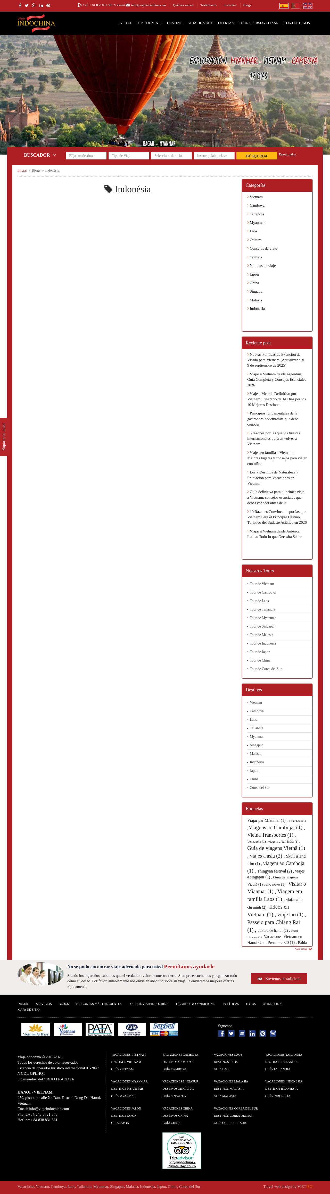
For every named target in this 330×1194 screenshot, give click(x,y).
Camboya (256, 205)
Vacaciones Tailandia (283, 1054)
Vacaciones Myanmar (129, 1081)
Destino (175, 23)
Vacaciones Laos (228, 1054)
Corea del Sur (260, 788)
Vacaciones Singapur (180, 1081)
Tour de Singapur (262, 626)
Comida (254, 257)
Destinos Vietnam (126, 1062)
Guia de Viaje (200, 23)
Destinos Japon (123, 1115)
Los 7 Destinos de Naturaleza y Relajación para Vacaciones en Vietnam (272, 477)
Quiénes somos (183, 5)
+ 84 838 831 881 (101, 5)
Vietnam (255, 197)
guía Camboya (174, 1069)
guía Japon (120, 1123)
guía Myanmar (123, 1096)
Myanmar (256, 223)
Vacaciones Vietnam (128, 1054)
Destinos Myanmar (127, 1088)
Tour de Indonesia (263, 643)
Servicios (230, 5)
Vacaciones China (177, 1108)
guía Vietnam (122, 1069)
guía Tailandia (277, 1069)
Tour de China (260, 660)
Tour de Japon (260, 652)
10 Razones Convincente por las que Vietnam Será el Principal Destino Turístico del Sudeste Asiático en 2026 (277, 517)
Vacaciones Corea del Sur (236, 1108)
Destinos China (175, 1115)
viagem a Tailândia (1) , (284, 841)
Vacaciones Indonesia (283, 1081)
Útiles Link (272, 1004)
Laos (252, 231)
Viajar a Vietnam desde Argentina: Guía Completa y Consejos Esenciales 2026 (276, 379)
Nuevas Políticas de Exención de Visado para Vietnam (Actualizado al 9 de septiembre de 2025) (275, 360)
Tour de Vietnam (262, 584)
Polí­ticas (231, 1004)
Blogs (247, 5)
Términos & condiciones (196, 1004)
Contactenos (297, 23)
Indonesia (256, 309)
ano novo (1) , (277, 884)
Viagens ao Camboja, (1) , (277, 827)
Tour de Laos (259, 601)
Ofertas (226, 23)
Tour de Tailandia (262, 609)
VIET (305, 1186)
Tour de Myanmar (263, 618)
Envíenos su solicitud (283, 978)
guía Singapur (174, 1096)
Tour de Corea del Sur (266, 669)
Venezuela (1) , (257, 841)
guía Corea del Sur (230, 1123)
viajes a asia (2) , (268, 856)
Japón (253, 274)
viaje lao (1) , (291, 914)
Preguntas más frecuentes (99, 1004)
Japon (254, 771)
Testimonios (208, 5)
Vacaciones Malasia (231, 1081)
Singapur (255, 291)
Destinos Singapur (178, 1088)
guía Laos (222, 1069)
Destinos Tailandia (281, 1062)
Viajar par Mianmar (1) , (268, 820)
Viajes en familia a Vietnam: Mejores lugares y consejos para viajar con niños (277, 458)
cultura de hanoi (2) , (274, 930)
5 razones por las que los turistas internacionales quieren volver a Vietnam (273, 438)
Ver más (303, 949)
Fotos (251, 1004)
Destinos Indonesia (281, 1088)
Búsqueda (257, 156)
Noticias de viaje (261, 266)
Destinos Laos (226, 1062)
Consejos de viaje (262, 248)
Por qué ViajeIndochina (149, 1004)
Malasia (254, 300)
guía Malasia (225, 1096)
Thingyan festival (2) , (276, 871)
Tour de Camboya (263, 592)
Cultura (254, 240)
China (253, 283)
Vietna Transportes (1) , (271, 835)
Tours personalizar (258, 23)
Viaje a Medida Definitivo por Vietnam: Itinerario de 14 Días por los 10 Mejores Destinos (276, 399)
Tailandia (255, 214)
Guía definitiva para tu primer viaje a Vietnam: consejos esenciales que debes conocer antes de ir (275, 497)
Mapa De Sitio (29, 1009)
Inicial (125, 23)
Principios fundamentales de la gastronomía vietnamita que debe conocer (273, 418)
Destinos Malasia (229, 1088)
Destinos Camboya (178, 1062)
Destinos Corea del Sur (233, 1115)
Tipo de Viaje (149, 23)
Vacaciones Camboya (180, 1054)
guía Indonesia (278, 1096)
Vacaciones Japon (126, 1108)
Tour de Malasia (261, 635)
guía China (171, 1123)
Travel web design (277, 1186)
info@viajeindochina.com (148, 5)
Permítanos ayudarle (189, 966)
